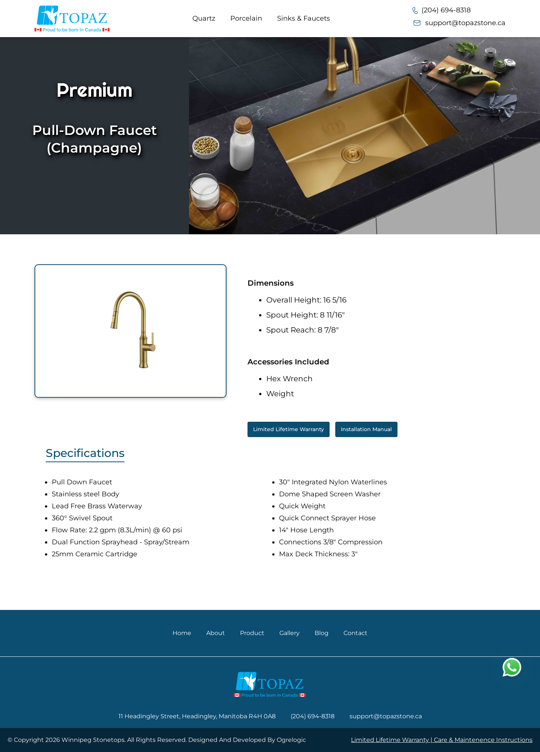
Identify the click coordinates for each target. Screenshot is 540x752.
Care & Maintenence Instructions (483, 739)
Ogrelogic (291, 739)
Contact (356, 633)
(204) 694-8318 (441, 10)
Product (252, 633)
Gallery (289, 633)
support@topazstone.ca (459, 22)
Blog (321, 633)
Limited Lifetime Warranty (288, 429)
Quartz (203, 18)
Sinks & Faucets (303, 18)
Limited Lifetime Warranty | (392, 739)
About (215, 633)
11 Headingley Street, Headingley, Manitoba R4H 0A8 (197, 716)
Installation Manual (366, 429)
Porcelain (246, 18)
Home (181, 633)
